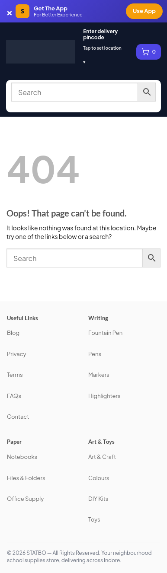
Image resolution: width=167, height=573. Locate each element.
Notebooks (22, 456)
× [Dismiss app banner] (9, 11)
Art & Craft (102, 456)
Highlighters (104, 395)
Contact (18, 416)
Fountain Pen (105, 332)
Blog (13, 332)
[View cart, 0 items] (148, 52)
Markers (98, 374)
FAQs (14, 395)
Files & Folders (26, 477)
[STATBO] (40, 52)
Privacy (16, 353)
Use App (144, 10)
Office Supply (25, 498)
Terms (15, 374)
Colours (98, 477)
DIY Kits (98, 498)
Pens (94, 353)
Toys (94, 519)
